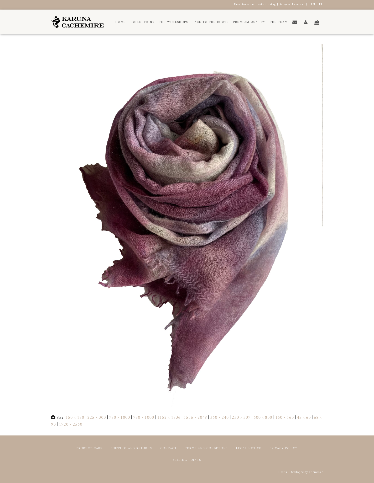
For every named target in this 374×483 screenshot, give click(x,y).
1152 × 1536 (169, 417)
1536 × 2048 (195, 417)
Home (120, 22)
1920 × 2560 (70, 424)
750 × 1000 (119, 417)
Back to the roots (211, 22)
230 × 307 (241, 417)
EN (313, 4)
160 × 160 (284, 417)
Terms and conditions (206, 448)
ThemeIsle (316, 472)
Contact (168, 448)
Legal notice (248, 448)
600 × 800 (263, 417)
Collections (142, 22)
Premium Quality (249, 22)
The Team (279, 22)
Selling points (187, 460)
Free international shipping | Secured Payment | (270, 4)
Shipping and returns (131, 448)
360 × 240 (219, 417)
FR (321, 4)
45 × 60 (304, 417)
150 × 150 (75, 417)
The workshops (173, 22)
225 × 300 (96, 417)
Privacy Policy (283, 448)
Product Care (90, 448)
